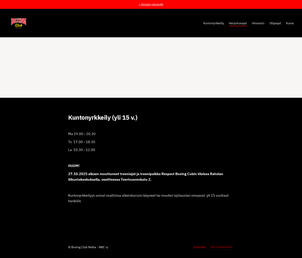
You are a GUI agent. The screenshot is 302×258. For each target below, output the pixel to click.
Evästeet (200, 247)
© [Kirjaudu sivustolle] (69, 247)
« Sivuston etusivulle (151, 4)
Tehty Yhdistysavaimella (221, 247)
